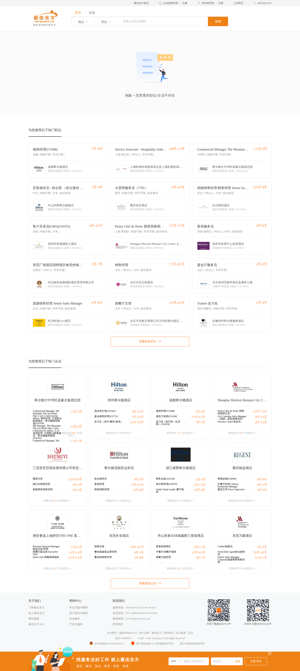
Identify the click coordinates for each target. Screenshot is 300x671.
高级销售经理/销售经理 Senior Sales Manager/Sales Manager (222, 188)
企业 (92, 12)
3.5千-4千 (199, 490)
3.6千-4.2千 (260, 552)
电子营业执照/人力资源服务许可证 (152, 643)
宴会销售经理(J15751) (106, 416)
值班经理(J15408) (45, 149)
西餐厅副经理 (163, 557)
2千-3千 (200, 422)
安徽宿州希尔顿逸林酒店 (228, 321)
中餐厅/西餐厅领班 (166, 552)
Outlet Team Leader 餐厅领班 (170, 490)
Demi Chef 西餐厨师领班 (46, 557)
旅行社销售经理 (41, 484)
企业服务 (74, 618)
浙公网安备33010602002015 (106, 643)
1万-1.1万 (199, 547)
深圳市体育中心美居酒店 (228, 244)
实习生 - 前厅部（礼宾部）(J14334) (168, 422)
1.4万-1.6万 (75, 552)
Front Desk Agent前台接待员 (231, 553)
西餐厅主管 (123, 303)
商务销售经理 (101, 489)
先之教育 (181, 632)
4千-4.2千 (138, 411)
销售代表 (99, 546)
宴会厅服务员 (207, 265)
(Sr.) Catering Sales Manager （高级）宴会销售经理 (232, 417)
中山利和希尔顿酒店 (61, 205)
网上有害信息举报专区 (192, 643)
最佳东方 (157, 632)
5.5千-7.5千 (260, 411)
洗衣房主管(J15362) (105, 411)
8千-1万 (262, 484)
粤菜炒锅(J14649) (227, 478)
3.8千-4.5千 (137, 547)
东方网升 (112, 632)
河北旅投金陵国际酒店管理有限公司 (71, 282)
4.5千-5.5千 (75, 557)
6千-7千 (200, 557)
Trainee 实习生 (207, 303)
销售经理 (121, 265)
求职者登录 (208, 3)
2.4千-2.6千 (137, 422)
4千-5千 (139, 479)
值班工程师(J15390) (166, 416)
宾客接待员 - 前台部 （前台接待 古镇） (58, 188)
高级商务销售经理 (43, 489)
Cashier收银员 (225, 546)
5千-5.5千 (138, 417)
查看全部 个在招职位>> (72, 434)
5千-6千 (200, 411)
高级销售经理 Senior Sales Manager (57, 303)
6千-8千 (139, 490)
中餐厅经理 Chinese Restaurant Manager (228, 485)
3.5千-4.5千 (75, 479)
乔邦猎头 (169, 632)
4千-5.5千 (261, 422)
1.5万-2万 (76, 411)
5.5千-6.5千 (198, 417)
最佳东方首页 (141, 3)
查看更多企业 (150, 583)
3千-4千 (262, 547)
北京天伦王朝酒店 (141, 282)
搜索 (218, 21)
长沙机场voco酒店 (59, 321)
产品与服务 (76, 624)
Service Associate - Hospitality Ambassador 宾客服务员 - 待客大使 (140, 149)
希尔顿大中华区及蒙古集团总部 (232, 167)
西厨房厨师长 (163, 546)
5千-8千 (139, 557)
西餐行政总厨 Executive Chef (45, 553)
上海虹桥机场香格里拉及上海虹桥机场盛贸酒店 (157, 167)
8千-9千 (262, 479)
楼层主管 (38, 478)
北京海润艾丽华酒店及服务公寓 (232, 282)
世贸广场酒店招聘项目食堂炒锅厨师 (58, 265)
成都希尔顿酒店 (58, 167)
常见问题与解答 (78, 607)
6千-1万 (139, 552)
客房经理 (99, 484)
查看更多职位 (150, 341)
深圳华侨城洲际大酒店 (62, 244)
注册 (184, 3)
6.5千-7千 (261, 557)
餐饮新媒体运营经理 (105, 552)
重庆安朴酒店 (138, 205)
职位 (78, 12)
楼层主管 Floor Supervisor (231, 489)
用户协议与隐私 (78, 613)
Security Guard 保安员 (229, 421)
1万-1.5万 (199, 484)
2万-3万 (200, 479)
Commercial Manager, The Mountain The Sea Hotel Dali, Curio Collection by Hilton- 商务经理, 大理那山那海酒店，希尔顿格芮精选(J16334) (222, 149)
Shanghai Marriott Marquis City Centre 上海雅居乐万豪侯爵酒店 (157, 244)
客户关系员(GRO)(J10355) (51, 226)
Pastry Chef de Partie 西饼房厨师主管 (140, 226)
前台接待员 (100, 478)
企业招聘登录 (170, 3)
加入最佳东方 (36, 613)
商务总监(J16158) (165, 478)
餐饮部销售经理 (103, 557)
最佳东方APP (36, 624)
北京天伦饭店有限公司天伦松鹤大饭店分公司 (157, 321)
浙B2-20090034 (123, 638)
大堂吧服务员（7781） (131, 188)
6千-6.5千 (138, 484)
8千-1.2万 (261, 417)
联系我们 (118, 624)
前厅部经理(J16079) (166, 484)
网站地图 (33, 618)
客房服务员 (205, 226)
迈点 (190, 632)
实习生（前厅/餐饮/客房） (108, 421)
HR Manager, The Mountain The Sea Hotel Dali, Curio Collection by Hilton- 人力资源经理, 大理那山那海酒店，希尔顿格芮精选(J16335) (47, 432)
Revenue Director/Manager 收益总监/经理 (46, 547)
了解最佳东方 (36, 607)
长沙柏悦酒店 (221, 205)
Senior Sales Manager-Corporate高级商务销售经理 (231, 559)
